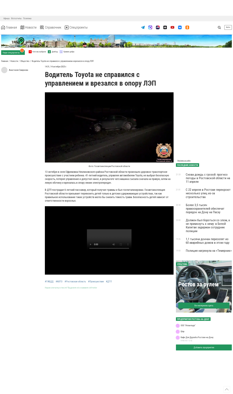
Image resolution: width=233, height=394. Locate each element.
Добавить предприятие (204, 347)
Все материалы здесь (204, 305)
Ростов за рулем (198, 284)
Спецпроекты (79, 27)
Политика (27, 18)
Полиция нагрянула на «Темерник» (209, 250)
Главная (9, 27)
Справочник (52, 27)
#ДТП (109, 281)
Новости (29, 27)
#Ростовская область (75, 281)
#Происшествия (96, 281)
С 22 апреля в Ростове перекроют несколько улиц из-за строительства (208, 193)
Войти (228, 27)
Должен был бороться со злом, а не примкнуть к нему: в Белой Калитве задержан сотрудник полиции (208, 225)
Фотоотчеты (16, 18)
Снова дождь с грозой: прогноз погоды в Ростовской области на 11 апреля (208, 178)
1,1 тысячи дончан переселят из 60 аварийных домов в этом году (207, 240)
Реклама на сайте (184, 161)
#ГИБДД (49, 281)
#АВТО (59, 281)
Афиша (6, 18)
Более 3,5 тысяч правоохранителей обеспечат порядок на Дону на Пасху (205, 208)
